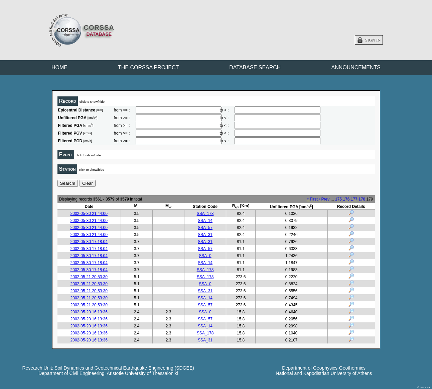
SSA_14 (205, 220)
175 (338, 199)
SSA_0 (205, 255)
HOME (59, 67)
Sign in (373, 40)
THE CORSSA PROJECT (148, 67)
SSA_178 (205, 213)
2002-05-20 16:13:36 (89, 312)
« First (312, 199)
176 (346, 199)
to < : (224, 110)
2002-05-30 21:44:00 (89, 213)
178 (361, 199)
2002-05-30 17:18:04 (89, 241)
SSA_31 (205, 234)
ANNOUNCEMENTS (356, 67)
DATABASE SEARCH (255, 67)
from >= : (122, 110)
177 (354, 199)
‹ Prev (324, 199)
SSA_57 (205, 227)
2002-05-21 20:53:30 (89, 277)
